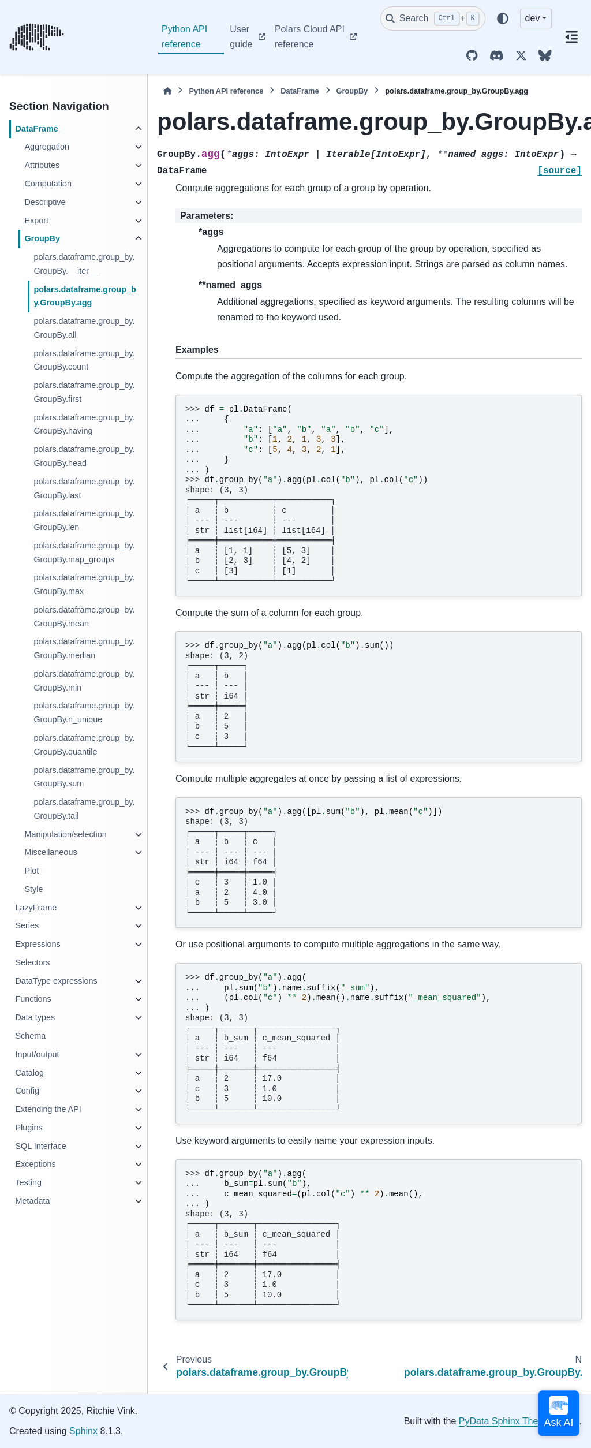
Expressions (37, 944)
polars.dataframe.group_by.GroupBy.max (83, 584)
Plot (31, 870)
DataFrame (36, 128)
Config (27, 1090)
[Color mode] (503, 18)
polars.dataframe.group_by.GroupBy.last (83, 488)
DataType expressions (56, 981)
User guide (241, 36)
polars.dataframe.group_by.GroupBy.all (83, 327)
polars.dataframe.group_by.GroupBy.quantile (83, 744)
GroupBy (42, 238)
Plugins (28, 1127)
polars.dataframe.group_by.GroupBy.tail (83, 808)
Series (27, 925)
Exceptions (35, 1164)
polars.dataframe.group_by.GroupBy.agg (84, 296)
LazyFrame (36, 907)
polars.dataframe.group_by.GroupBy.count (83, 360)
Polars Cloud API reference (310, 36)
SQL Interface (40, 1146)
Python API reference (184, 36)
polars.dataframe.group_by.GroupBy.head (83, 456)
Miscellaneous (50, 852)
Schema (30, 1035)
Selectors (32, 962)
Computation (48, 183)
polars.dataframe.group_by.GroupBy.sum (83, 777)
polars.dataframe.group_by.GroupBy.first (83, 392)
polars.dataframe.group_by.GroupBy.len (83, 520)
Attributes (41, 165)
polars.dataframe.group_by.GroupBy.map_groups (83, 552)
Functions (33, 998)
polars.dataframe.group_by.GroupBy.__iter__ (83, 263)
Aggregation (46, 146)
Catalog (29, 1072)
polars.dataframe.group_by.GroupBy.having (83, 424)
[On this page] (571, 37)
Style (33, 889)
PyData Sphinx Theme (505, 1421)
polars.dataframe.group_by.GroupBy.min (83, 680)
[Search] (432, 18)
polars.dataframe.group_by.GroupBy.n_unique (83, 712)
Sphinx (83, 1431)
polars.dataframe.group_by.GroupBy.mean (83, 616)
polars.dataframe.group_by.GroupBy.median (83, 648)
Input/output (37, 1054)
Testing (28, 1182)
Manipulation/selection (65, 834)
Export (36, 220)
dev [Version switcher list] (532, 18)
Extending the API (48, 1109)
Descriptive (44, 202)
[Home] (167, 91)
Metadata (32, 1201)
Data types (35, 1017)
